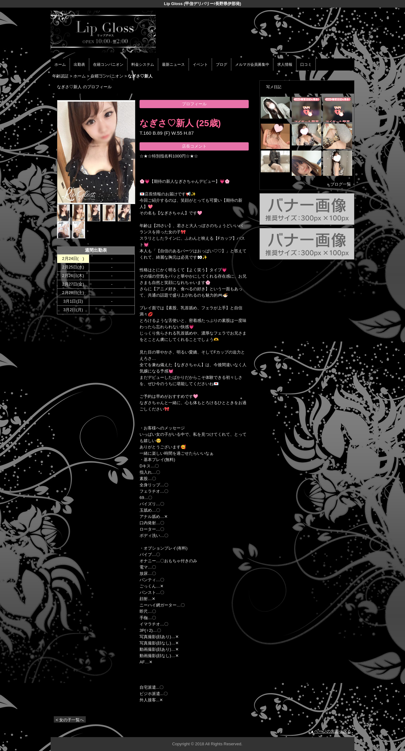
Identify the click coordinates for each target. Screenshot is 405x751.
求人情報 (284, 64)
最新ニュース (173, 64)
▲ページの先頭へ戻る (330, 731)
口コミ (306, 64)
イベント (200, 64)
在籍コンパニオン (108, 64)
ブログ (221, 64)
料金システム (142, 64)
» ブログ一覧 (339, 184)
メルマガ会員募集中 (252, 64)
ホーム (60, 64)
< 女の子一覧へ (70, 719)
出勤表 (79, 64)
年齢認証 (60, 76)
